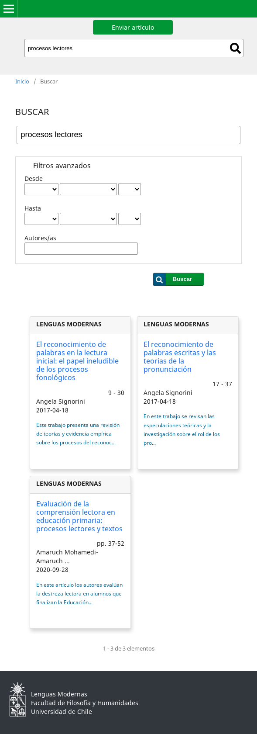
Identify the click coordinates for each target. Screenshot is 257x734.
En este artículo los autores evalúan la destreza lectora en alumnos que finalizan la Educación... (79, 593)
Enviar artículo (133, 27)
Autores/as (40, 238)
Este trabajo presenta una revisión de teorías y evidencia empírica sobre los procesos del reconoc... (78, 433)
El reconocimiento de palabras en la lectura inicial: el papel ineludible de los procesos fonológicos (77, 361)
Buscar (235, 48)
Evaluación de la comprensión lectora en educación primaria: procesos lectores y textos (79, 516)
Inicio (22, 81)
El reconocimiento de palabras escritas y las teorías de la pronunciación (180, 356)
